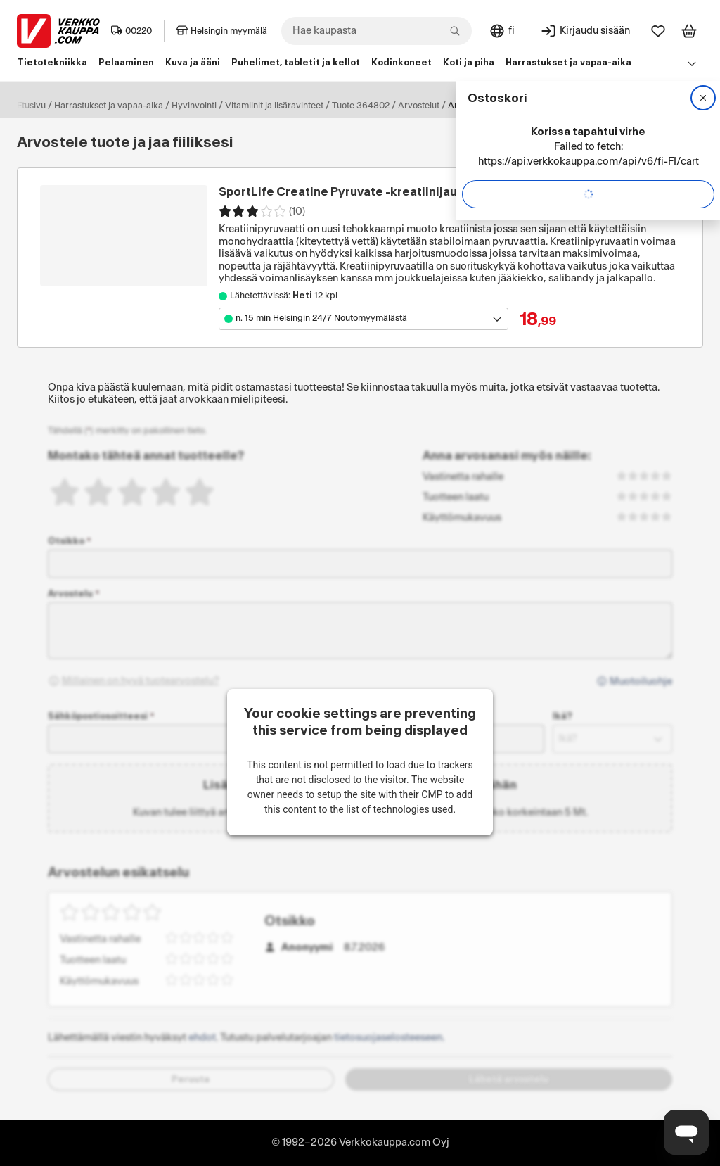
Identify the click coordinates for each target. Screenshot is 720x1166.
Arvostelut (418, 105)
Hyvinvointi (194, 105)
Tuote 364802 (361, 105)
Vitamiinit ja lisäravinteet (274, 105)
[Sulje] (703, 98)
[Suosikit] (658, 31)
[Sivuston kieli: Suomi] (501, 31)
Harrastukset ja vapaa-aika (108, 105)
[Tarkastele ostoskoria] (689, 31)
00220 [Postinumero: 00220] (131, 31)
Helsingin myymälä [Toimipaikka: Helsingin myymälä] (221, 31)
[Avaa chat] (686, 1132)
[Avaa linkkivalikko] (692, 63)
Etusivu (31, 105)
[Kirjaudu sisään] (585, 31)
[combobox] (376, 31)
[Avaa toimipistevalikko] (363, 319)
